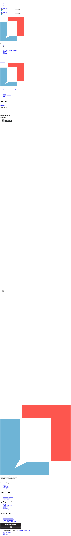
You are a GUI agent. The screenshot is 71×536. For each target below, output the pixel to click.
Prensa (4, 56)
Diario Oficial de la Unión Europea (9, 521)
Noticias (4, 54)
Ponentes (4, 52)
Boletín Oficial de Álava (7, 516)
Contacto (2, 8)
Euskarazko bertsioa (7, 532)
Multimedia (5, 53)
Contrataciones (6, 506)
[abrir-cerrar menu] (0, 43)
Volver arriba (5, 534)
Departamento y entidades (8, 497)
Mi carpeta (6, 8)
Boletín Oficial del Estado (8, 520)
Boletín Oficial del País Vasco (8, 515)
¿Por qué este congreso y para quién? (10, 50)
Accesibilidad (5, 486)
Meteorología (5, 508)
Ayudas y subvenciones (7, 505)
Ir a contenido (3, 0)
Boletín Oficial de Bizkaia (8, 518)
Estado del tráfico (6, 509)
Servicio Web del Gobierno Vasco (23, 530)
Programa (5, 51)
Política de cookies (6, 489)
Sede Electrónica (6, 487)
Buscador (2, 9)
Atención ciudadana (6, 498)
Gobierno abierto (6, 499)
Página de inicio (6, 494)
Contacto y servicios (7, 55)
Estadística (5, 510)
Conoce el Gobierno (7, 495)
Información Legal (6, 488)
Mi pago (4, 507)
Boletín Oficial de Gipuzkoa (8, 519)
